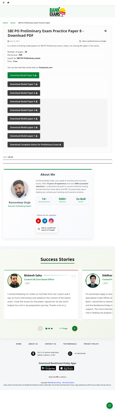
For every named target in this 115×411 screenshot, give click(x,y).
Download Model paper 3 (22, 118)
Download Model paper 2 (22, 127)
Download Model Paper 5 (22, 101)
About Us (33, 365)
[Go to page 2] (49, 349)
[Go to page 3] (52, 349)
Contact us (50, 365)
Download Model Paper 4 (22, 110)
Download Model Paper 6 (22, 93)
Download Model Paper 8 (22, 75)
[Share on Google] (92, 41)
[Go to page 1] (46, 349)
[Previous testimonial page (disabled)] (40, 349)
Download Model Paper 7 (22, 84)
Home (5, 23)
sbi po (13, 23)
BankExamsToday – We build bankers (61, 404)
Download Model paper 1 (22, 136)
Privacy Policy (91, 365)
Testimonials (70, 365)
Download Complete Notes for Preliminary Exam (34, 144)
